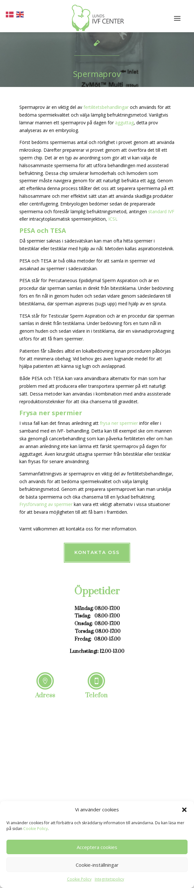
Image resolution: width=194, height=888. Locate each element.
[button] (184, 810)
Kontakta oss (97, 552)
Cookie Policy (35, 828)
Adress (45, 696)
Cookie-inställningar (97, 865)
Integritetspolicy (109, 879)
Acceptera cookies (97, 847)
